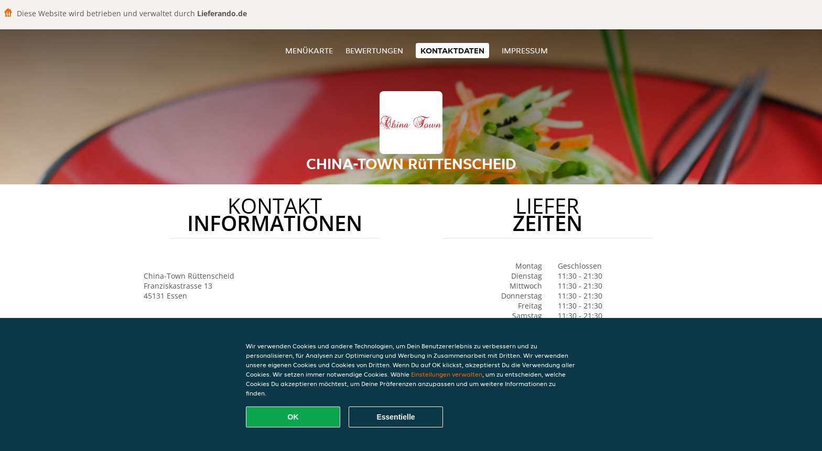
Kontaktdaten (452, 50)
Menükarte (309, 50)
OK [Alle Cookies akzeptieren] (293, 417)
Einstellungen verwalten (446, 374)
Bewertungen (374, 50)
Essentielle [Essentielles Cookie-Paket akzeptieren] (395, 417)
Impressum (525, 50)
